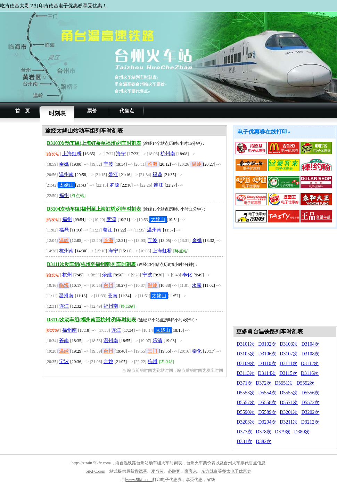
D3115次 (288, 373)
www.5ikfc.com (139, 479)
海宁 (121, 153)
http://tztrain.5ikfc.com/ (91, 463)
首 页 (22, 110)
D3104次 (310, 344)
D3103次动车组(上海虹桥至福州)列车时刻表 (94, 143)
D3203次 (246, 422)
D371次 (244, 383)
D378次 (263, 431)
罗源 (114, 185)
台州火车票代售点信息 (244, 463)
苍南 (112, 295)
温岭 (197, 164)
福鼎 (157, 174)
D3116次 (310, 373)
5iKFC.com (95, 471)
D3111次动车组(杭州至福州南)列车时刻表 (91, 264)
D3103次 (289, 344)
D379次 (282, 431)
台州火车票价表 (200, 463)
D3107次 (289, 353)
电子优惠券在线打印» (263, 131)
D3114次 (267, 373)
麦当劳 (157, 471)
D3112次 (310, 363)
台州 (108, 285)
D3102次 (267, 344)
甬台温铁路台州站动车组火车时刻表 (148, 463)
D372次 (263, 383)
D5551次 (284, 383)
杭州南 (168, 153)
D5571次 (289, 402)
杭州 (67, 274)
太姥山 (66, 185)
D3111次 (288, 363)
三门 (152, 351)
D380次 (302, 431)
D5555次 (289, 392)
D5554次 (267, 392)
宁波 (108, 164)
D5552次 (305, 383)
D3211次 (289, 422)
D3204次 (267, 422)
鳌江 (113, 174)
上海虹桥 (72, 153)
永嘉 (197, 285)
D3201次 (289, 412)
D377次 (244, 431)
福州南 (111, 306)
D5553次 (246, 392)
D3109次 (246, 363)
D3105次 (246, 353)
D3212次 (310, 422)
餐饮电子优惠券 (236, 471)
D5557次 (246, 402)
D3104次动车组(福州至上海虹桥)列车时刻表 (94, 209)
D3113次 (246, 373)
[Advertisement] (21, 229)
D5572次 (310, 402)
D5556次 (310, 392)
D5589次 (267, 412)
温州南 (66, 174)
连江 (158, 185)
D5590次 (246, 412)
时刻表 (57, 113)
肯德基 (140, 471)
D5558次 (267, 402)
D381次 (244, 441)
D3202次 (310, 412)
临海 (152, 164)
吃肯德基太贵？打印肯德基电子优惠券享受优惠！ (53, 5)
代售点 (127, 110)
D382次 (263, 441)
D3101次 (246, 344)
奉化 (187, 274)
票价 (92, 110)
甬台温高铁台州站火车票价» (141, 84)
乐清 (157, 340)
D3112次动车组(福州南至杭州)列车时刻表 (91, 319)
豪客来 (190, 471)
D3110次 (267, 363)
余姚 (64, 164)
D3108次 (310, 353)
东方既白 (209, 471)
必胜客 (174, 471)
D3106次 (267, 353)
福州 (64, 195)
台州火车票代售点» (132, 91)
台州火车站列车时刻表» (136, 77)
